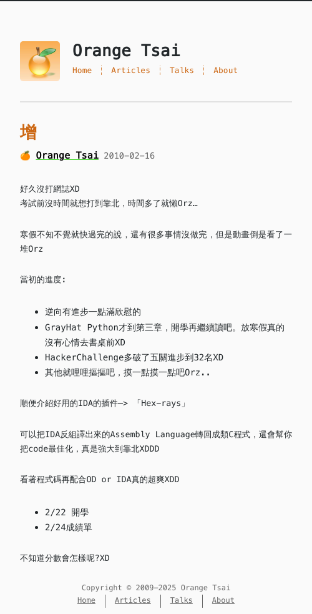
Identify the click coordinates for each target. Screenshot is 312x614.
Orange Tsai (67, 156)
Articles (130, 70)
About (225, 70)
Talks (182, 70)
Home (82, 70)
